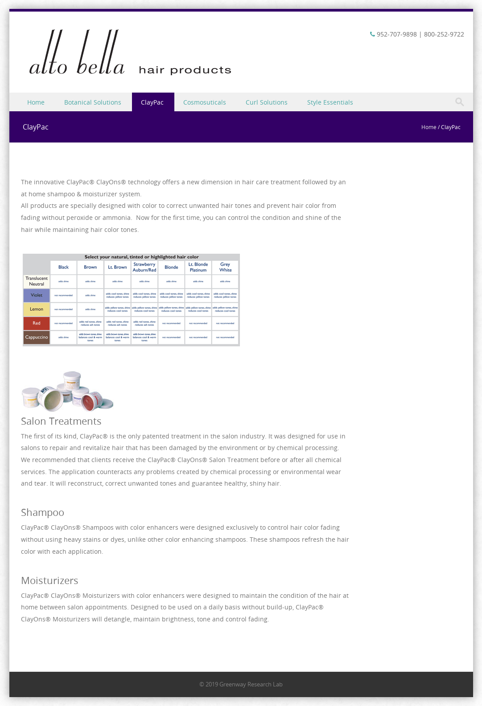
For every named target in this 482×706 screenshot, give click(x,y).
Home (36, 102)
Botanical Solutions (92, 102)
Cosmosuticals (204, 102)
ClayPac (152, 102)
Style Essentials (330, 102)
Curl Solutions (267, 102)
